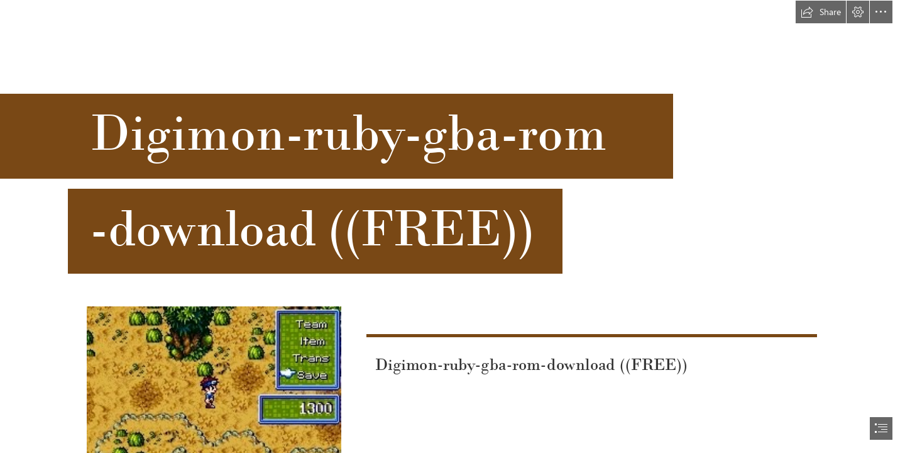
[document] (452, 226)
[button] (821, 12)
